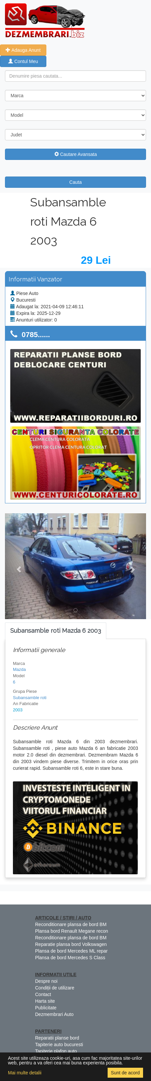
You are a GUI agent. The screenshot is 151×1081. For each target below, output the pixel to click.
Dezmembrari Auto (54, 1014)
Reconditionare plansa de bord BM (71, 924)
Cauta (75, 182)
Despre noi (46, 981)
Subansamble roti (29, 697)
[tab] (55, 630)
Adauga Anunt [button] (23, 50)
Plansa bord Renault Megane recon (71, 931)
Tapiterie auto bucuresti (59, 1044)
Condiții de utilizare (54, 987)
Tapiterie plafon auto (56, 1051)
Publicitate (46, 1007)
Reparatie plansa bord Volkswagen (71, 944)
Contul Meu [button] (23, 61)
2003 (18, 709)
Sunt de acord (125, 1072)
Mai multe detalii (24, 1072)
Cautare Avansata (75, 154)
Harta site (45, 1001)
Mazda (19, 669)
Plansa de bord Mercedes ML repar (71, 951)
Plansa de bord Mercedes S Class (70, 957)
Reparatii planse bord (57, 1038)
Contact (43, 994)
